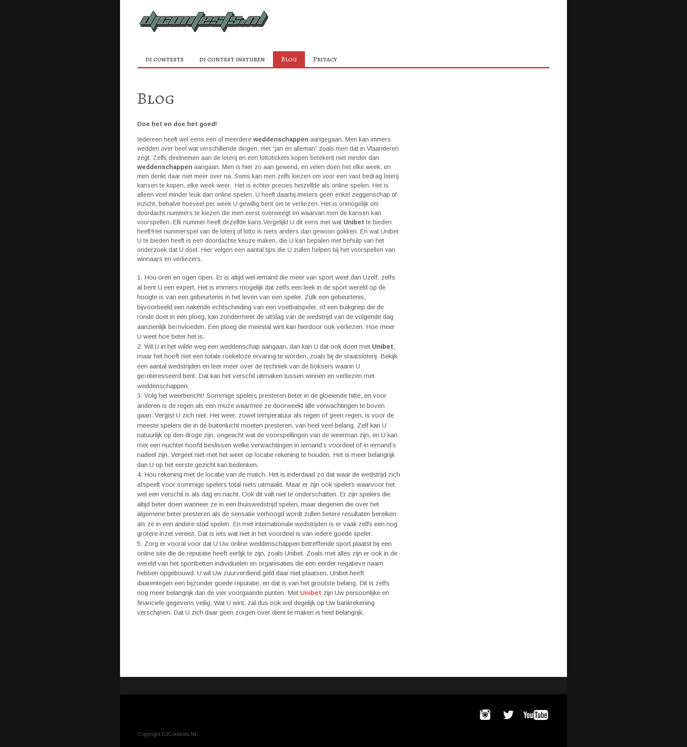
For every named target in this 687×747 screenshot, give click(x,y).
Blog (289, 59)
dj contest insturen (232, 59)
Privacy (325, 59)
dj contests (164, 59)
